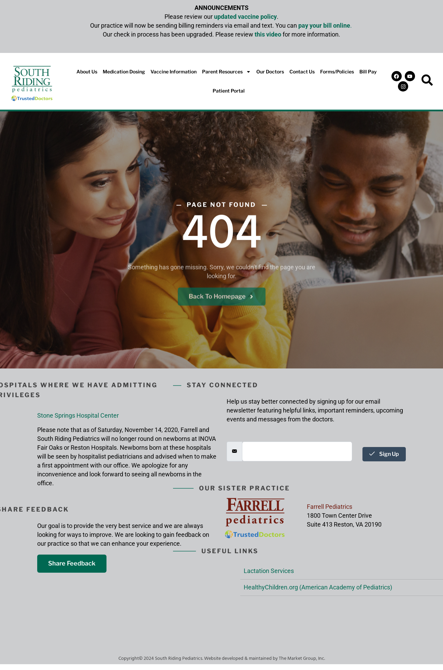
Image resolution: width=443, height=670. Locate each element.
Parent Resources (226, 72)
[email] (297, 451)
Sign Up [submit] (384, 454)
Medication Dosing (124, 71)
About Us (86, 71)
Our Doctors (270, 71)
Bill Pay (368, 71)
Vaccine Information (174, 71)
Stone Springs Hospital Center (78, 415)
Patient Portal (229, 91)
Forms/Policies (337, 71)
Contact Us (302, 71)
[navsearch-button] (427, 81)
